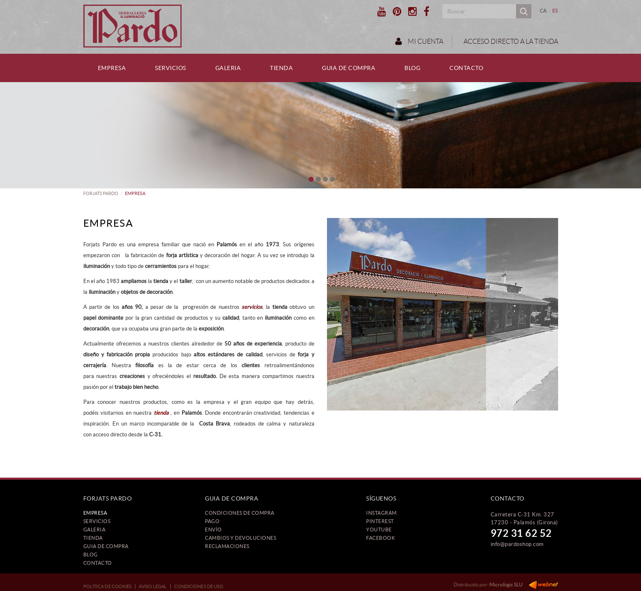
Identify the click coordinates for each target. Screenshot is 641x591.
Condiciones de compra (239, 513)
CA (543, 10)
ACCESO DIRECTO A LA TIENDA (510, 41)
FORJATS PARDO (100, 193)
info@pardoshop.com (517, 544)
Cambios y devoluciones (240, 538)
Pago (212, 521)
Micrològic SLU (506, 584)
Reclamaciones (227, 546)
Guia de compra (106, 546)
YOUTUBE (379, 529)
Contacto (97, 563)
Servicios (97, 521)
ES (555, 10)
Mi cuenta (419, 41)
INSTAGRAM (381, 513)
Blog (90, 554)
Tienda (93, 538)
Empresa (95, 513)
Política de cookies (107, 586)
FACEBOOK (380, 538)
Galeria (94, 529)
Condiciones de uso (199, 586)
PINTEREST (380, 521)
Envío (213, 529)
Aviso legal (153, 586)
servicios (252, 307)
